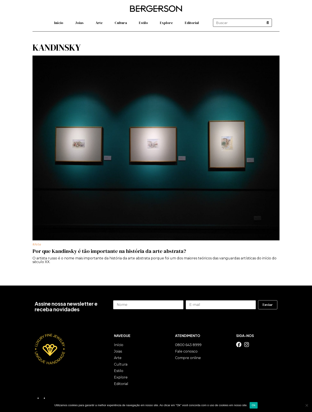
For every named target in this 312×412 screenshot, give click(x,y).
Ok (253, 405)
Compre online (188, 358)
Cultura (121, 22)
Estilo (143, 22)
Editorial (192, 22)
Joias (79, 22)
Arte (99, 22)
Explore (166, 22)
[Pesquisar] (267, 23)
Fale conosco (186, 351)
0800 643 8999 (188, 345)
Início (58, 22)
